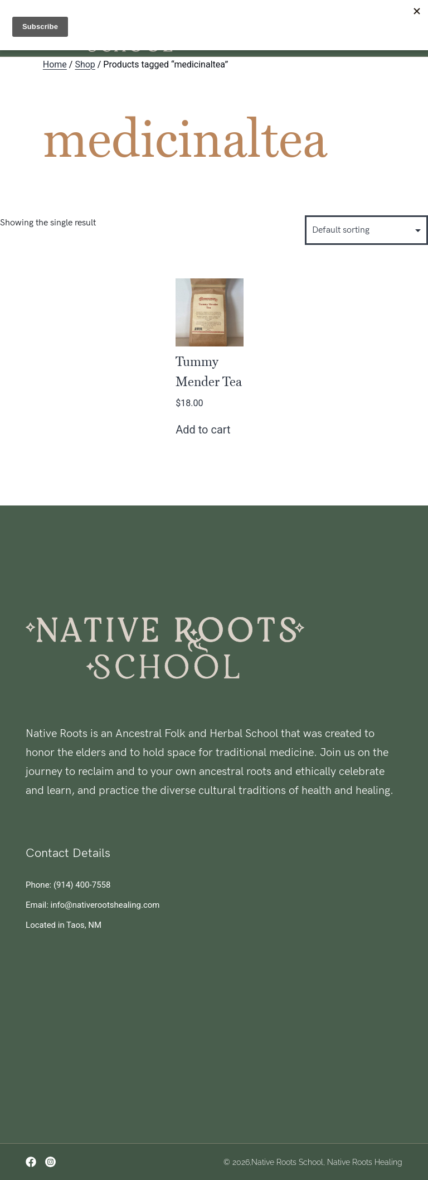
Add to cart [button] (203, 429)
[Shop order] (366, 230)
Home (55, 64)
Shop (85, 64)
